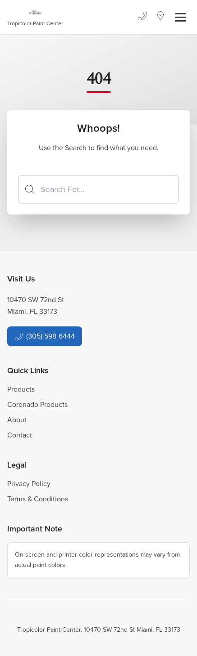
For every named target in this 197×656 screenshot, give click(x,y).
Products (21, 389)
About (17, 420)
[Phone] (142, 17)
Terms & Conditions (37, 499)
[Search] (98, 189)
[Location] (161, 17)
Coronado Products (37, 404)
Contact (19, 435)
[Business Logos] (35, 17)
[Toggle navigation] (180, 17)
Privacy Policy (28, 483)
